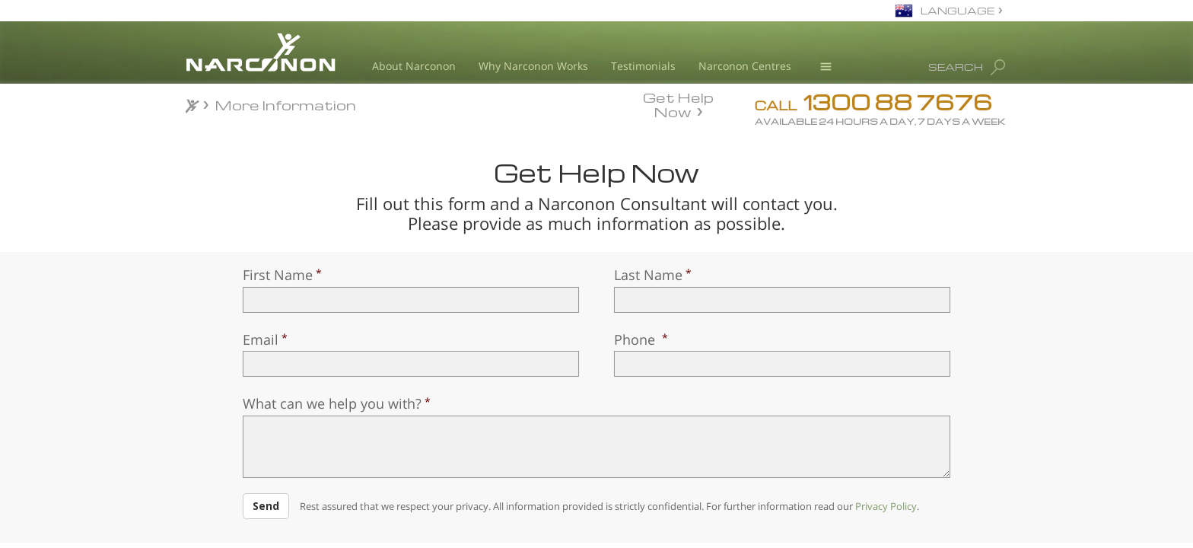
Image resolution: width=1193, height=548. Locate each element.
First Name (278, 275)
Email (260, 339)
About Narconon (414, 66)
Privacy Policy (886, 506)
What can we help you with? (332, 403)
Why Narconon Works (533, 66)
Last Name (648, 275)
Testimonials (643, 66)
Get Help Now (678, 103)
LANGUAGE (957, 10)
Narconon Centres (744, 66)
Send (266, 506)
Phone (636, 339)
